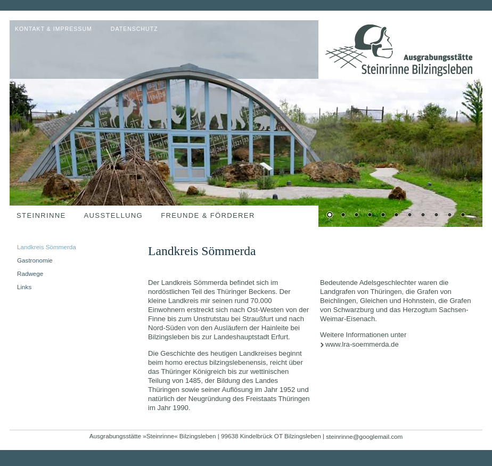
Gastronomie (35, 260)
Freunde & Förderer (208, 215)
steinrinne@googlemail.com (364, 436)
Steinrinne (41, 215)
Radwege (30, 273)
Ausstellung (113, 215)
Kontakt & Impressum (53, 29)
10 (449, 216)
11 (463, 216)
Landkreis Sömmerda (46, 246)
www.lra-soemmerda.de (362, 344)
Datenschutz (134, 29)
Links (24, 286)
